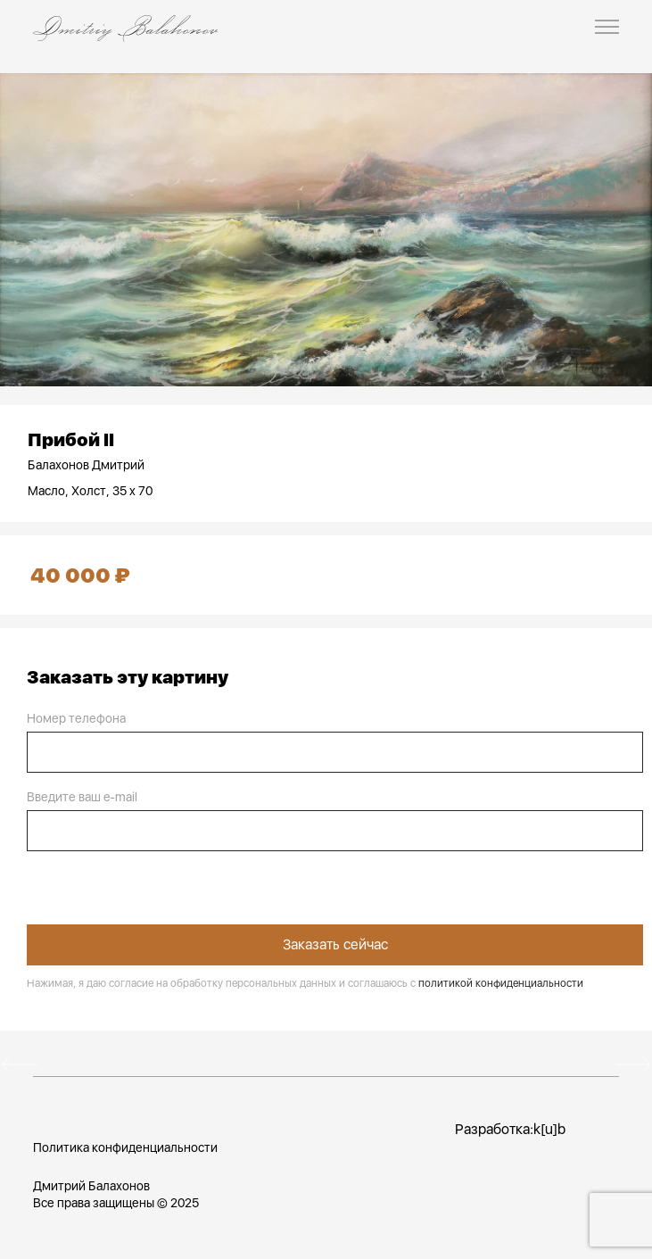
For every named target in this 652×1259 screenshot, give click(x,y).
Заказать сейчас (335, 944)
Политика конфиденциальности (125, 1147)
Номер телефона (76, 718)
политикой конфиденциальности (500, 983)
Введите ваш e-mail (82, 797)
